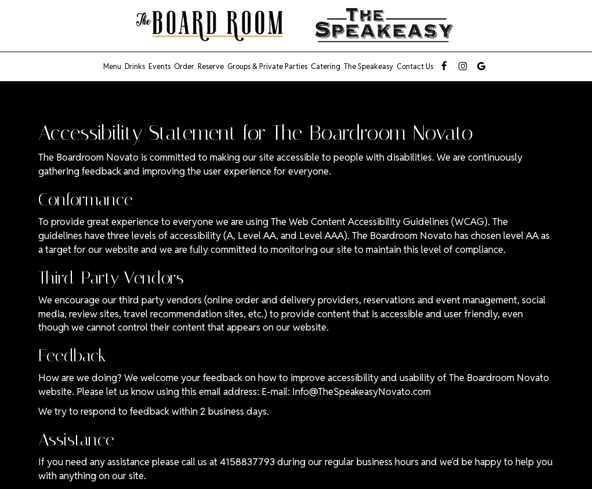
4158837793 (247, 461)
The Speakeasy (368, 66)
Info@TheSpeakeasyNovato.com (361, 391)
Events (159, 66)
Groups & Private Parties (267, 66)
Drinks (135, 66)
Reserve (211, 66)
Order (184, 66)
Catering (325, 66)
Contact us (415, 66)
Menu (112, 66)
